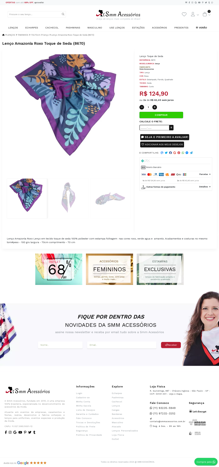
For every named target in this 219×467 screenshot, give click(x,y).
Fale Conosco (84, 418)
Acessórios (159, 27)
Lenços (13, 27)
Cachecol (52, 27)
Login (79, 393)
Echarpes (31, 27)
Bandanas (117, 414)
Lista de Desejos (85, 410)
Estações (138, 27)
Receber (171, 344)
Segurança (82, 430)
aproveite (38, 2)
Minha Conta (83, 401)
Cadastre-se (83, 397)
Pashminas (73, 27)
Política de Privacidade (89, 435)
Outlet (115, 439)
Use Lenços (117, 27)
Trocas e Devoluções (88, 422)
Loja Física (118, 435)
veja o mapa (175, 394)
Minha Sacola (83, 405)
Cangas (116, 410)
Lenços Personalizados (125, 430)
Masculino (94, 27)
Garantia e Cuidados (87, 414)
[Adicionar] (154, 107)
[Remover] (141, 107)
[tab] (175, 161)
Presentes (181, 27)
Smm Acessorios (146, 69)
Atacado (116, 426)
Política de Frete (85, 426)
